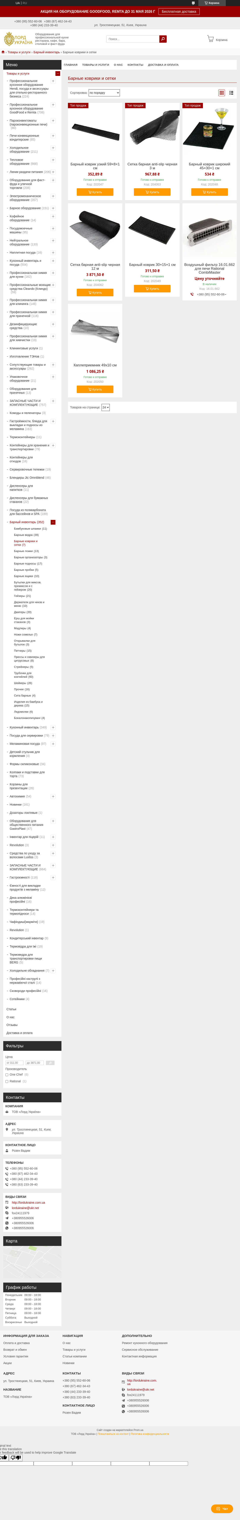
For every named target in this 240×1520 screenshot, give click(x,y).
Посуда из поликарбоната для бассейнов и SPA (28, 512)
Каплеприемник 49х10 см (95, 365)
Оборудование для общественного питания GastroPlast (26, 824)
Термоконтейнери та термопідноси (24, 911)
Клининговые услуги (24, 348)
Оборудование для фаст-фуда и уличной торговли (27, 184)
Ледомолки (21, 711)
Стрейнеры (21, 666)
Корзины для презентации (19, 786)
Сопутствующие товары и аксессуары (27, 366)
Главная (70, 64)
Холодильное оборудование (20, 149)
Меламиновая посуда (25, 743)
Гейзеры (19, 596)
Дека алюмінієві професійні (21, 899)
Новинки (16, 804)
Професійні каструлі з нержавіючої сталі (25, 980)
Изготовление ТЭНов (24, 356)
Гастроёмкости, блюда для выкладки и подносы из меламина (28, 425)
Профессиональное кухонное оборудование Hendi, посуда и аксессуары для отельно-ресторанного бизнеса (29, 88)
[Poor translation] (16, 1457)
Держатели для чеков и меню (29, 604)
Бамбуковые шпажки (27, 528)
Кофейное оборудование (20, 218)
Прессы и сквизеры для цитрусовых (29, 658)
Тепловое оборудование (20, 161)
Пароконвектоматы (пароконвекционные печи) (28, 122)
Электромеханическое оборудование (25, 198)
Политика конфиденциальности (150, 1433)
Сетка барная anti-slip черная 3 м (152, 166)
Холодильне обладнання (27, 970)
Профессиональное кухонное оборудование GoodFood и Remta (26, 108)
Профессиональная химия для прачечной (28, 314)
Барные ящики (23, 576)
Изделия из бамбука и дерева (28, 703)
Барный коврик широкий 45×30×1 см (209, 166)
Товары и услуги (19, 52)
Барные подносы (25, 563)
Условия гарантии (15, 1356)
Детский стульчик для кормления (25, 754)
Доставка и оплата (163, 64)
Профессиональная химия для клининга (28, 302)
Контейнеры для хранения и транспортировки (29, 447)
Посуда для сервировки (26, 735)
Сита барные (22, 695)
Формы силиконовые (24, 764)
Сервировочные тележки (27, 469)
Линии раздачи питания (26, 172)
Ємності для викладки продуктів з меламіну (25, 887)
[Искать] (163, 39)
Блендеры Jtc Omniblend (27, 477)
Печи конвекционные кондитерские (24, 137)
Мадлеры (20, 628)
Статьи (11, 1009)
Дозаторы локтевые (24, 812)
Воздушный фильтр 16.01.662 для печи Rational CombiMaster (209, 269)
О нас (118, 64)
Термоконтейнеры (22, 437)
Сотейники (17, 999)
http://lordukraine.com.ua (28, 1202)
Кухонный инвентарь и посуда (25, 262)
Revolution (17, 845)
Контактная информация (139, 1356)
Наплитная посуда (23, 252)
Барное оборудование (25, 208)
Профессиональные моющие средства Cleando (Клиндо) (30, 286)
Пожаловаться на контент (113, 1433)
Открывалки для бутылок (24, 642)
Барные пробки (24, 569)
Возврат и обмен (15, 1349)
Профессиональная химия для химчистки (28, 338)
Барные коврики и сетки (26, 543)
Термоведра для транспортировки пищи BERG (26, 958)
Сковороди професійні (25, 991)
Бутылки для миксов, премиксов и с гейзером (27, 586)
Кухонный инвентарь (24, 727)
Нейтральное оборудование (20, 242)
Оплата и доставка (16, 1343)
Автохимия (17, 796)
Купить (97, 192)
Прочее (19, 689)
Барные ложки (23, 551)
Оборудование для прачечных (23, 390)
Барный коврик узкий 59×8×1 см (95, 166)
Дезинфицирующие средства (23, 326)
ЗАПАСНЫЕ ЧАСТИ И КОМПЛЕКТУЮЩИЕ (25, 402)
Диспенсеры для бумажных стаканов (29, 500)
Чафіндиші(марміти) (24, 922)
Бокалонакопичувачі (27, 718)
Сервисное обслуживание (140, 1349)
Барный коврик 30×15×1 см (152, 265)
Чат (222, 1509)
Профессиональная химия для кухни (28, 274)
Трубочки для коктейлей (22, 674)
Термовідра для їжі (23, 946)
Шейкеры (20, 683)
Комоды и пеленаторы (25, 413)
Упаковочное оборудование (20, 378)
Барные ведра (23, 534)
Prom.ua (138, 1430)
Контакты (135, 64)
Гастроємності (20, 877)
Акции (7, 1363)
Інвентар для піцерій (24, 837)
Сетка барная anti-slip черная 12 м (95, 267)
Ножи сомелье (23, 634)
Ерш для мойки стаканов (24, 620)
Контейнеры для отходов (21, 459)
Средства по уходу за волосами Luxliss (25, 855)
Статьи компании (75, 1356)
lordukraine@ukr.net (25, 1208)
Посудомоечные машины (21, 230)
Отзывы (11, 1025)
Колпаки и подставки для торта (27, 774)
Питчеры (19, 650)
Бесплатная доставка (179, 11)
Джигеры (19, 612)
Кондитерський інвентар (27, 938)
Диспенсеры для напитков (21, 487)
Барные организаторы (28, 557)
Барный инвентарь (47, 52)
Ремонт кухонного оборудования (145, 1343)
